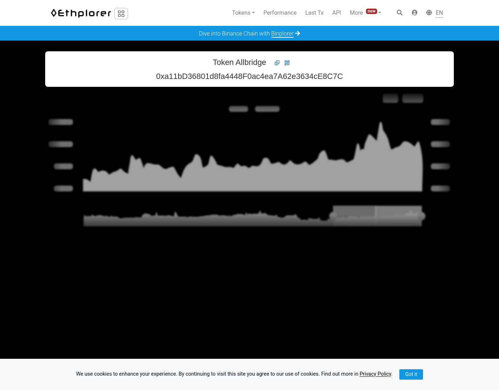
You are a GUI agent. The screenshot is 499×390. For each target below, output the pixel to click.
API (336, 12)
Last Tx (314, 12)
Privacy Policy (375, 374)
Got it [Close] (411, 374)
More (364, 12)
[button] (414, 13)
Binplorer (282, 33)
